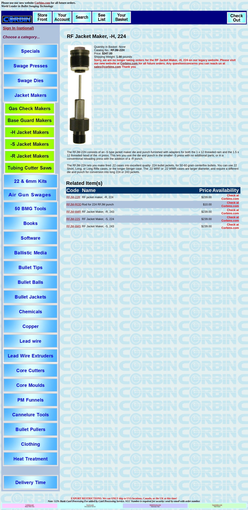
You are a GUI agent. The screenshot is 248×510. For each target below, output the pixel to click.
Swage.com (90, 505)
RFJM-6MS (73, 226)
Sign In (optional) (18, 28)
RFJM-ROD (73, 204)
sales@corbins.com (107, 66)
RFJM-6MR (73, 211)
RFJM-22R (73, 197)
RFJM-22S (73, 219)
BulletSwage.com (155, 505)
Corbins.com (42, 2)
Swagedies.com (217, 505)
